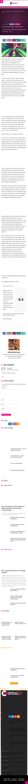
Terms (5, 780)
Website (3, 408)
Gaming (12, 24)
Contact (14, 779)
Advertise (21, 779)
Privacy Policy (12, 780)
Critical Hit (7, 779)
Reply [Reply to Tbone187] (3, 376)
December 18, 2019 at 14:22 (12, 369)
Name (2, 399)
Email (2, 404)
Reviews (17, 24)
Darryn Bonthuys (6, 29)
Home (3, 11)
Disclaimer (21, 780)
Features (8, 11)
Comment (3, 388)
